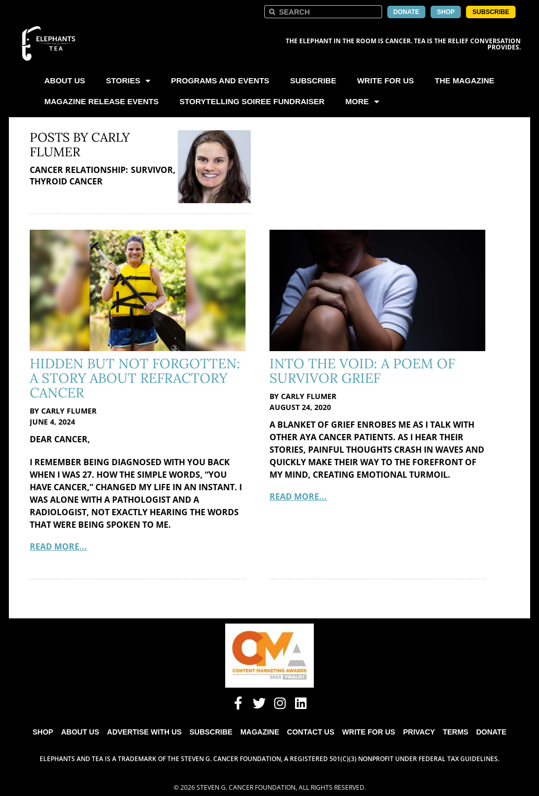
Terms (455, 732)
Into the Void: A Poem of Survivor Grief (362, 371)
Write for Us (368, 732)
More (362, 102)
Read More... (58, 546)
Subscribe (313, 80)
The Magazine (464, 80)
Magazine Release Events (101, 101)
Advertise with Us (144, 732)
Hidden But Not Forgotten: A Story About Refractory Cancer (135, 378)
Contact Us (311, 732)
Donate (491, 732)
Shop (43, 732)
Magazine (259, 732)
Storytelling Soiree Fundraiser (251, 101)
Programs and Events (220, 80)
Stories (128, 81)
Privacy (419, 732)
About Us (64, 80)
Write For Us (385, 80)
